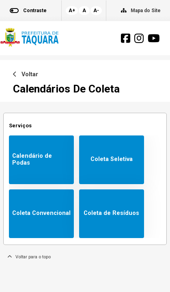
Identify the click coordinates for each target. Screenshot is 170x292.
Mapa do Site (146, 10)
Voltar (25, 74)
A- (96, 10)
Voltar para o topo (29, 257)
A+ (72, 10)
